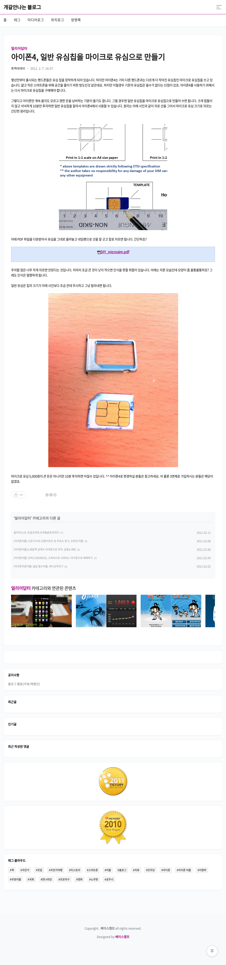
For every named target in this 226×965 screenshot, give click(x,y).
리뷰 (137, 870)
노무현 (94, 879)
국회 (31, 879)
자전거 (25, 870)
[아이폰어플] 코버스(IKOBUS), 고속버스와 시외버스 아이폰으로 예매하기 (53, 558)
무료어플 (16, 879)
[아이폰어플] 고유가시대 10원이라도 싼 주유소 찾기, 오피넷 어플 (48, 541)
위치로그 (57, 19)
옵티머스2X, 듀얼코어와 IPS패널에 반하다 (36, 532)
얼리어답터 (19, 48)
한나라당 (47, 879)
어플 (108, 870)
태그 (17, 19)
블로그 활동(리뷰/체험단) (24, 684)
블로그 (122, 870)
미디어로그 (36, 19)
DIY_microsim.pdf (113, 251)
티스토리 (75, 870)
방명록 (76, 19)
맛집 (39, 870)
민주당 (151, 870)
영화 (80, 879)
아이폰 (166, 870)
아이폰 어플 (184, 870)
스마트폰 (93, 870)
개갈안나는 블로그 (22, 7)
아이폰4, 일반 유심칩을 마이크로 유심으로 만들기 (88, 56)
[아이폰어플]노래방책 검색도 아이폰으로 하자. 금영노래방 (45, 549)
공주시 (109, 879)
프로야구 (65, 879)
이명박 (202, 870)
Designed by (113, 936)
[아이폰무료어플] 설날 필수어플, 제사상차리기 (38, 566)
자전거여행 (56, 870)
